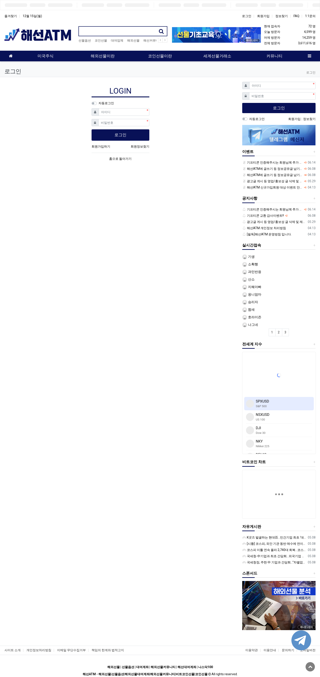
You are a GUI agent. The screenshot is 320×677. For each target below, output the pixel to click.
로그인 (246, 16)
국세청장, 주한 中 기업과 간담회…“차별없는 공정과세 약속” (274, 562)
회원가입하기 (101, 146)
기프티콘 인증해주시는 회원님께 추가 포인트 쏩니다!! (272, 162)
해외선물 (133, 40)
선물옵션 (84, 40)
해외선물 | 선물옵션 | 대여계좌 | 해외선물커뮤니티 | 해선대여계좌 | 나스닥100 (160, 667)
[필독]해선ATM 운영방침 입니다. (267, 234)
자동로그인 (106, 103)
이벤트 (248, 151)
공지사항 (249, 198)
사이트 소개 (12, 650)
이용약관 (251, 650)
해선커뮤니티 (152, 40)
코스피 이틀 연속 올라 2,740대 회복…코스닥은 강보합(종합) (274, 550)
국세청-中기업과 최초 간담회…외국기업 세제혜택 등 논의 (274, 556)
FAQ (296, 16)
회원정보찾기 (140, 146)
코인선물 (101, 40)
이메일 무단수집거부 (71, 650)
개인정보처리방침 (38, 650)
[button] (247, 606)
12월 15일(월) (32, 16)
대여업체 (117, 40)
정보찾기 (281, 16)
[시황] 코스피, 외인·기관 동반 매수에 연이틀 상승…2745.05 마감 (274, 543)
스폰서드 (249, 573)
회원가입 (263, 16)
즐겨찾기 (10, 16)
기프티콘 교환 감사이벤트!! (263, 215)
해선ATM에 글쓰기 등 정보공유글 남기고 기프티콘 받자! (272, 168)
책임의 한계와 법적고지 (108, 650)
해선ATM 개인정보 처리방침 (264, 228)
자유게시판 (251, 526)
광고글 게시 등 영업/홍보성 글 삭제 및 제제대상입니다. (272, 181)
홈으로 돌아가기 (120, 158)
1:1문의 (310, 16)
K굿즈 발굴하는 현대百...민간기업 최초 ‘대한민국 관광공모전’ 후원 (274, 537)
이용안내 (270, 650)
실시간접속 (251, 245)
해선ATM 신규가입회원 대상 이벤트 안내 (272, 187)
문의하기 (288, 650)
